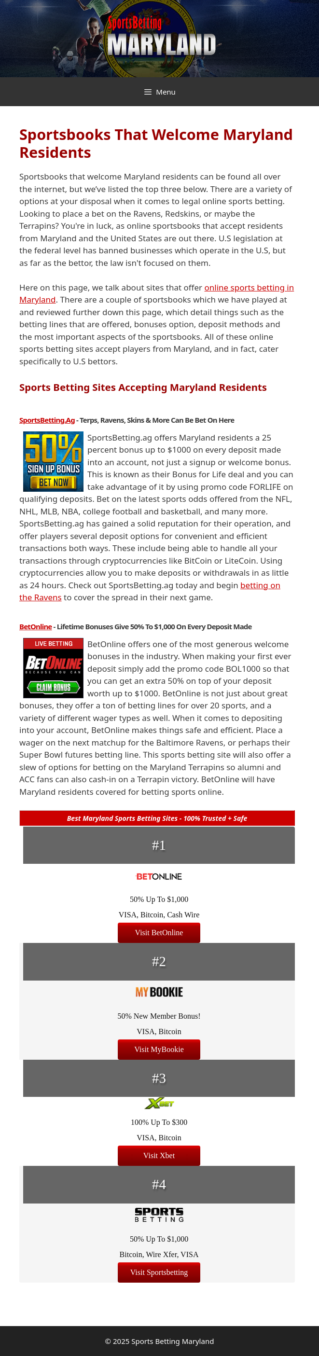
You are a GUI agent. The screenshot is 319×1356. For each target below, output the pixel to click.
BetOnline (35, 626)
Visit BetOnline (159, 932)
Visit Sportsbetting (159, 1272)
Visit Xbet (159, 1155)
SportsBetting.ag (47, 420)
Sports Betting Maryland (172, 1341)
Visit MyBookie (159, 1049)
